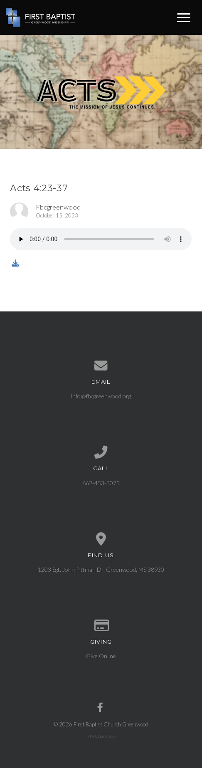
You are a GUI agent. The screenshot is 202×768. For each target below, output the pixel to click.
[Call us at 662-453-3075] (101, 452)
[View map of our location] (101, 539)
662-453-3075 (101, 482)
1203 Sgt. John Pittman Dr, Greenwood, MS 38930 (101, 569)
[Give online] (101, 625)
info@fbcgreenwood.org (101, 396)
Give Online (101, 655)
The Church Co (101, 735)
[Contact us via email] (101, 366)
